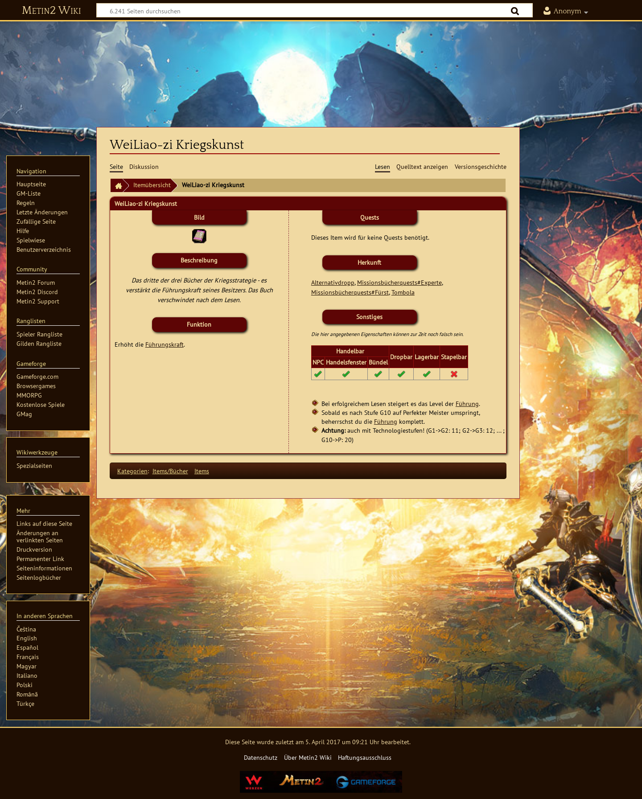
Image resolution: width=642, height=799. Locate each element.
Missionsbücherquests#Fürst (350, 292)
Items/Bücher (170, 471)
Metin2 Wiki (51, 10)
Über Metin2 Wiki (308, 757)
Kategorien (132, 471)
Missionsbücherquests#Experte (399, 282)
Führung (467, 403)
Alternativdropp (332, 282)
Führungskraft (164, 344)
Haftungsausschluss (364, 757)
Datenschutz (260, 757)
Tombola (403, 292)
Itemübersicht (152, 184)
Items (201, 471)
